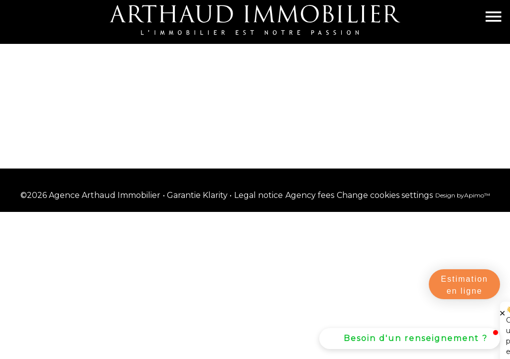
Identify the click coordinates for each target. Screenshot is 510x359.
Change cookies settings (385, 195)
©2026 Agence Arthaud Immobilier (90, 195)
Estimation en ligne (464, 285)
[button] (409, 338)
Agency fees (309, 195)
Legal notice (258, 195)
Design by (462, 195)
